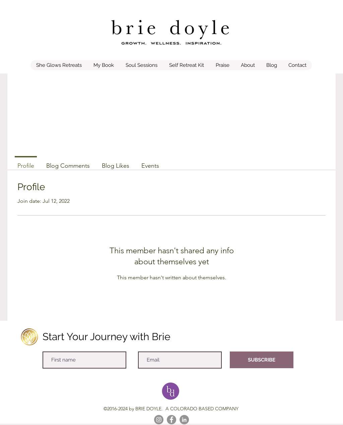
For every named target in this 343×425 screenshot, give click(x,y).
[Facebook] (171, 419)
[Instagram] (158, 419)
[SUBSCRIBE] (261, 359)
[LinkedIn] (184, 419)
